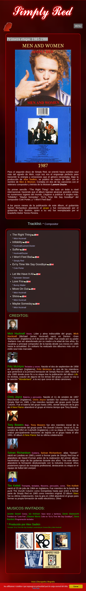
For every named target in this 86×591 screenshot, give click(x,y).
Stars (75, 493)
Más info (36, 589)
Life (76, 374)
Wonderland (25, 379)
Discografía (41, 582)
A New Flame (17, 407)
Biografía (51, 582)
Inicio (33, 582)
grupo (46, 208)
